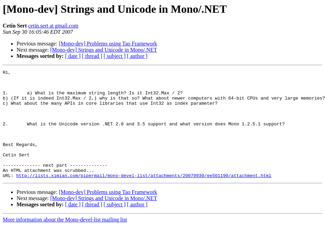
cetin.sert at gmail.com (53, 26)
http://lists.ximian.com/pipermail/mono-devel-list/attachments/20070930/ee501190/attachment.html (143, 197)
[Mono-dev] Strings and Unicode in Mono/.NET (103, 50)
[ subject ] (115, 56)
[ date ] (73, 56)
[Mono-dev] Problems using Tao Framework (108, 43)
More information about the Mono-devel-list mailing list (65, 241)
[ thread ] (92, 56)
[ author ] (137, 56)
